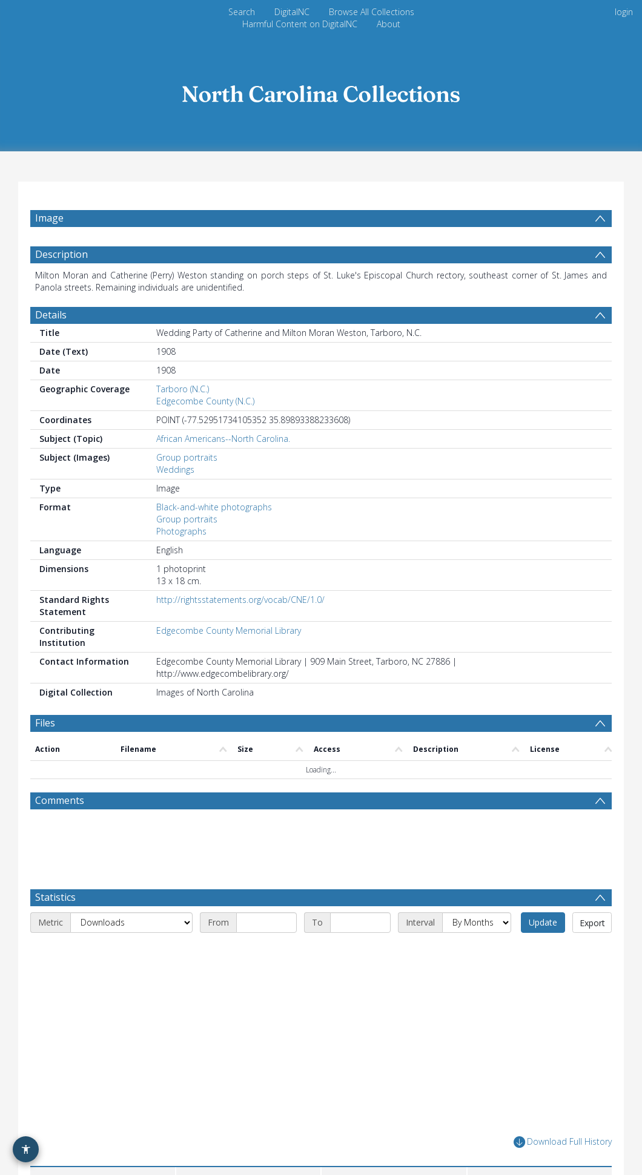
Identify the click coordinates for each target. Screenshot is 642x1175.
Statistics (55, 903)
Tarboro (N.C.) (182, 395)
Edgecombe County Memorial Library (228, 637)
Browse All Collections (371, 12)
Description (61, 261)
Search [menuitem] (241, 12)
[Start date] (266, 929)
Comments (59, 807)
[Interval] (476, 929)
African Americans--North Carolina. (223, 445)
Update (543, 929)
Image (49, 218)
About (388, 24)
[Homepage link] (321, 90)
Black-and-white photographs (214, 513)
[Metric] (131, 929)
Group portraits (186, 464)
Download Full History (563, 1148)
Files (45, 729)
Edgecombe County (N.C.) (205, 407)
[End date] (360, 929)
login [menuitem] (624, 12)
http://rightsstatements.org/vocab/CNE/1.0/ (240, 606)
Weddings (175, 476)
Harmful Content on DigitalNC (299, 24)
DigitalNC (291, 12)
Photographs (181, 538)
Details (51, 321)
